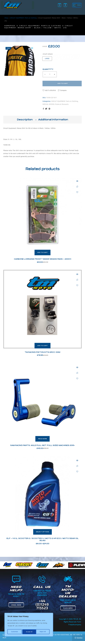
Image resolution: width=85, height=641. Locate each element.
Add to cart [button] (42, 252)
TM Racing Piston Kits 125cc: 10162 (42, 352)
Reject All (29, 632)
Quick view (77, 181)
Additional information (53, 119)
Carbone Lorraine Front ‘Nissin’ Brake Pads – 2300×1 (42, 259)
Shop (6, 18)
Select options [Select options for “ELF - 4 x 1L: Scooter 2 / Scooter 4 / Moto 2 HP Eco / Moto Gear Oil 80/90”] (42, 532)
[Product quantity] (49, 74)
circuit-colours (48, 54)
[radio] (47, 59)
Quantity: (47, 69)
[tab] (24, 119)
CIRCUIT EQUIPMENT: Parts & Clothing (23, 18)
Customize (14, 632)
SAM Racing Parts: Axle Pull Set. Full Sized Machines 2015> (42, 445)
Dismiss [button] (79, 638)
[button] (32, 48)
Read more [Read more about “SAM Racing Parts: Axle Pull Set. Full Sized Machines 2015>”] (42, 438)
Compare (63, 90)
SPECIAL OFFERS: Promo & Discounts (55, 104)
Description (25, 119)
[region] (28, 625)
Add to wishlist (50, 90)
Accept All (43, 632)
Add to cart (62, 83)
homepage (9, 26)
